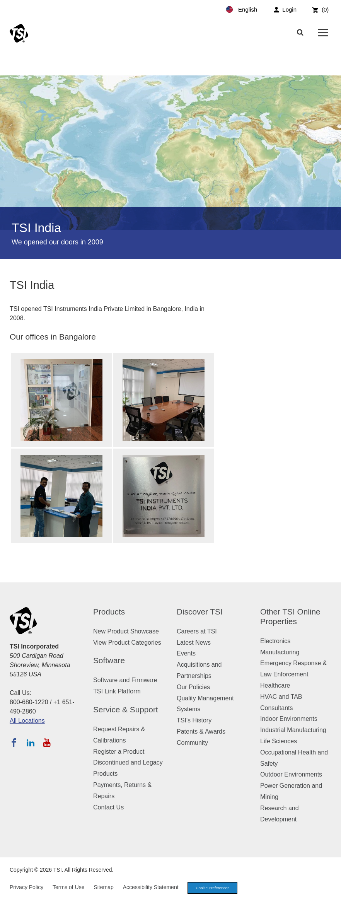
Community (192, 742)
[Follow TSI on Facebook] (14, 742)
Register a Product (119, 751)
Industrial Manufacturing (293, 730)
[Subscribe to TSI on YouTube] (46, 742)
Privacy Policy (26, 888)
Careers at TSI (197, 631)
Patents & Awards (201, 731)
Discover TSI (200, 611)
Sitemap (103, 888)
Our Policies (193, 687)
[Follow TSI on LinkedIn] (30, 742)
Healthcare (275, 685)
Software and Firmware (125, 680)
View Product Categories (127, 642)
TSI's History (194, 720)
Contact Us (108, 807)
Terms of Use (68, 888)
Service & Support (125, 709)
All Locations (27, 720)
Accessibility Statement (151, 888)
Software (109, 660)
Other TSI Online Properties (290, 616)
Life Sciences (278, 741)
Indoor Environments (288, 718)
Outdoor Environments (291, 774)
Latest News (194, 642)
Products (109, 611)
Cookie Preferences (216, 888)
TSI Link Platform (117, 691)
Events (186, 653)
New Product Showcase (126, 631)
